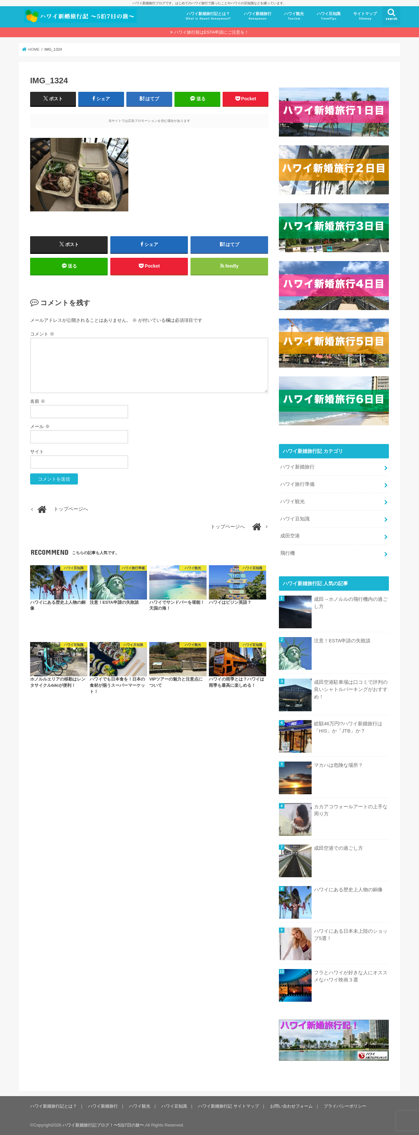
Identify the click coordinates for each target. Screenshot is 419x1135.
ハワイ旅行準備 (297, 483)
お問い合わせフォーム (291, 1105)
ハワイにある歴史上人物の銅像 (348, 889)
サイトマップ (365, 16)
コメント (42, 334)
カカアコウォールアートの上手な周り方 (351, 810)
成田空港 (290, 535)
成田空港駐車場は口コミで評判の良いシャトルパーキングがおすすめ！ (351, 689)
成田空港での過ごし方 (338, 847)
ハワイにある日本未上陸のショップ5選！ (351, 934)
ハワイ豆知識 (328, 16)
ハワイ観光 (294, 16)
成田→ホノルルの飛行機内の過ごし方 (351, 603)
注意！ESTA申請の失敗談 (342, 640)
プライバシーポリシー (345, 1105)
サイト (37, 451)
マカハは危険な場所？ (338, 765)
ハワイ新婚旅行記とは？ (208, 16)
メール (40, 426)
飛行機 (287, 553)
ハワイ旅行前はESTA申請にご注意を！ (211, 32)
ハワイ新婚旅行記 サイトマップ (228, 1105)
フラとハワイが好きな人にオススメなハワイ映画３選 (351, 976)
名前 (37, 401)
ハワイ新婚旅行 (257, 16)
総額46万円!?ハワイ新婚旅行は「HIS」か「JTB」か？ (348, 727)
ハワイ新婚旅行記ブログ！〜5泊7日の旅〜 (103, 1124)
